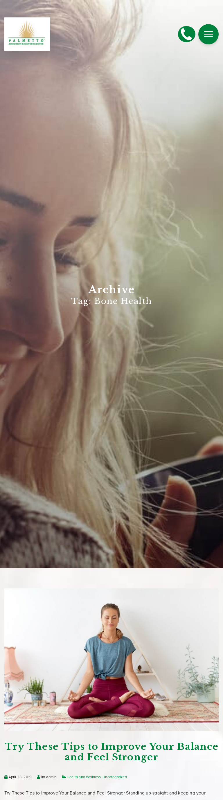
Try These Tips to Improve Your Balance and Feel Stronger (112, 752)
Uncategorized (114, 777)
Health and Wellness (84, 777)
